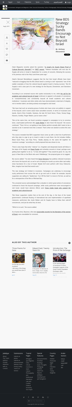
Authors (5, 360)
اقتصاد (62, 361)
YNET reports (39, 69)
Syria (37, 2)
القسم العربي (58, 2)
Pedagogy (40, 367)
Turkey (46, 2)
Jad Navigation (41, 379)
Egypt (10, 2)
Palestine (28, 2)
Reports (39, 373)
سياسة (63, 359)
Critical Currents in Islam (29, 367)
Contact (5, 368)
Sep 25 (34, 275)
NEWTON (40, 371)
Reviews (39, 369)
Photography (52, 7)
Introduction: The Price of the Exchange (61, 249)
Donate (5, 362)
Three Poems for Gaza (19, 249)
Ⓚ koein (41, 404)
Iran (18, 2)
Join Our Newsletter (35, 401)
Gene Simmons (43, 159)
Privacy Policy (18, 366)
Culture (47, 7)
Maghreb (52, 373)
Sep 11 (55, 275)
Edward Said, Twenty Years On (41, 249)
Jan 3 (13, 275)
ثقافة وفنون (64, 363)
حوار (62, 367)
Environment (11, 7)
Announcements (42, 359)
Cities (30, 7)
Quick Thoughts (42, 365)
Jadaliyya (5, 7)
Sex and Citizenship (38, 7)
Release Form (18, 364)
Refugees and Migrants (22, 7)
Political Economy (61, 7)
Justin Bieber (40, 123)
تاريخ (62, 365)
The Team (6, 358)
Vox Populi (29, 389)
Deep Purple (35, 149)
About (4, 356)
